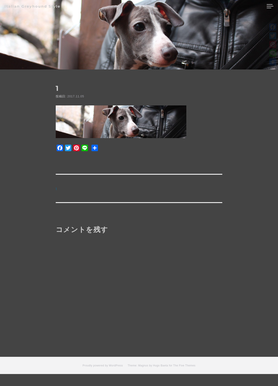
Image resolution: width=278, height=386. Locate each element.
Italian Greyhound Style (33, 6)
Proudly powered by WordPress (103, 377)
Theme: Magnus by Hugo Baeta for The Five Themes (161, 377)
